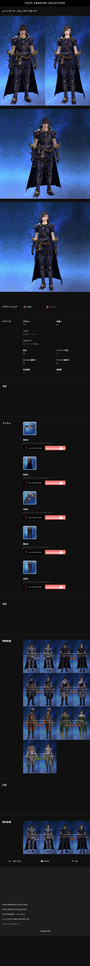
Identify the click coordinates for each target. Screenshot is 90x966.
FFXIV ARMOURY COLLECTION (45, 3)
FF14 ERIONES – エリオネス (13, 914)
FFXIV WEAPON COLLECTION (14, 909)
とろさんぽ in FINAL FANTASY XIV (15, 919)
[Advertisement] (40, 398)
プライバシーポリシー (10, 924)
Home (45, 861)
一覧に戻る (15, 861)
